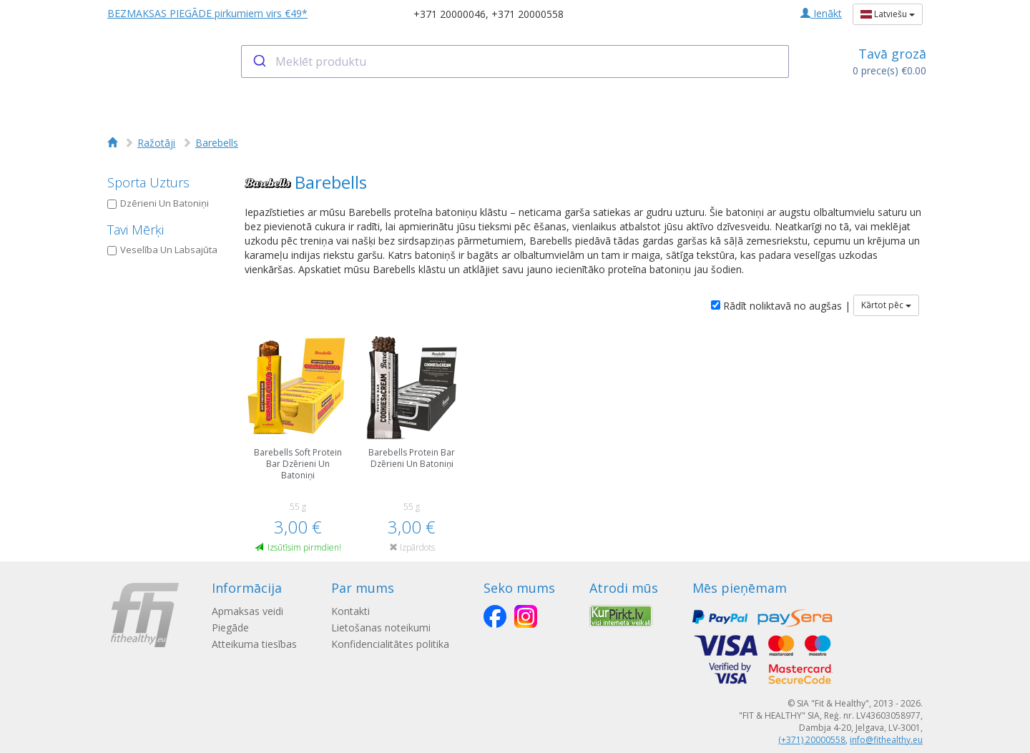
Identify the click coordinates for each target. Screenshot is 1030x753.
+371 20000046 (449, 14)
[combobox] (515, 61)
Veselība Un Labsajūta (162, 249)
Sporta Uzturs (148, 182)
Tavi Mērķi (135, 229)
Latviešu (887, 14)
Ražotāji (156, 142)
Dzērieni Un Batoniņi (158, 203)
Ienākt (821, 13)
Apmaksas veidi (247, 611)
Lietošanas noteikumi (381, 627)
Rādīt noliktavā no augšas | (780, 305)
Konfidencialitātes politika (390, 644)
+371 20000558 (527, 14)
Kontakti (350, 611)
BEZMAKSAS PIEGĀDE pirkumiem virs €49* (207, 13)
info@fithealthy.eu (886, 740)
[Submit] (258, 61)
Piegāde (230, 627)
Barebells (216, 142)
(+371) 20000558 (811, 740)
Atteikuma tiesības (254, 644)
